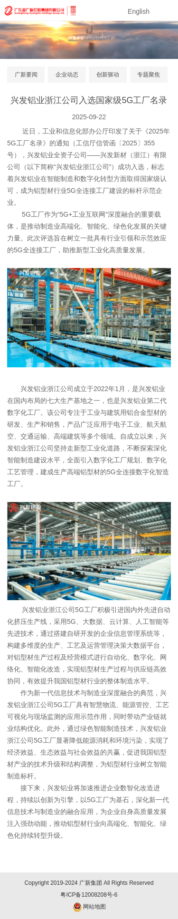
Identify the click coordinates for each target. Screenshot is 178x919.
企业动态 (67, 74)
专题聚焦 (148, 74)
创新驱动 (107, 74)
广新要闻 (26, 74)
